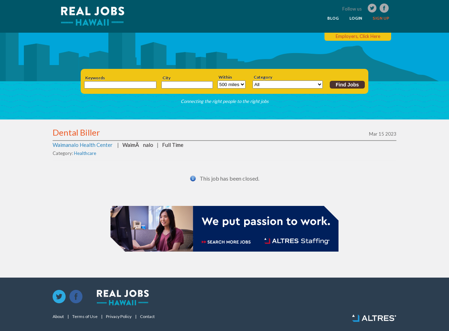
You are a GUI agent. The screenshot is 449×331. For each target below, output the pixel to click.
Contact (147, 316)
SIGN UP (381, 18)
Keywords (95, 78)
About (58, 316)
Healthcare (85, 153)
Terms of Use (85, 316)
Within (225, 77)
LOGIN (355, 18)
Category (263, 77)
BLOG (333, 18)
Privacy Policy (119, 316)
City (166, 78)
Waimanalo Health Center (83, 145)
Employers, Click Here (358, 36)
